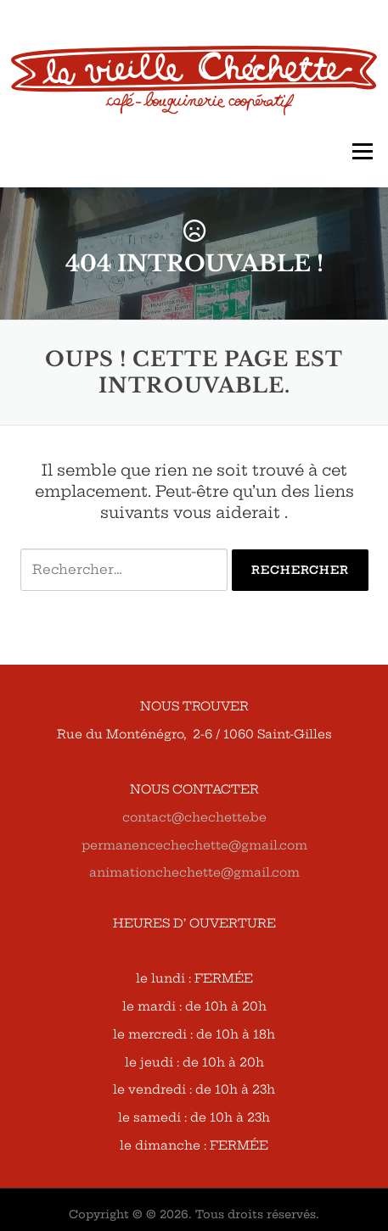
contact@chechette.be (194, 817)
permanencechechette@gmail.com (194, 845)
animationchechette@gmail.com (194, 872)
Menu (362, 151)
